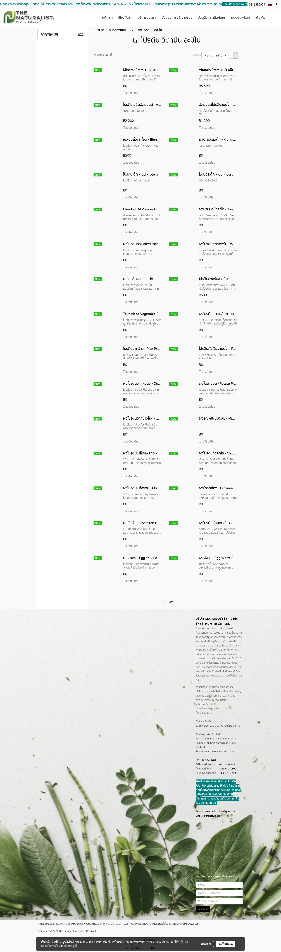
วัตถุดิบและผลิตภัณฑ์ (211, 17)
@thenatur (209, 816)
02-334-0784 (208, 760)
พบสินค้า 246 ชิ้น (103, 55)
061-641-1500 (228, 769)
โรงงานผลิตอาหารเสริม (223, 628)
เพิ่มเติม (260, 17)
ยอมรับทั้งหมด (225, 944)
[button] (273, 17)
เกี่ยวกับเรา (125, 17)
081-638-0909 (227, 764)
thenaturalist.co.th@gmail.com (220, 811)
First (163, 602)
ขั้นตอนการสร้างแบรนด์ (177, 17)
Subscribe (203, 909)
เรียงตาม (195, 55)
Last (170, 602)
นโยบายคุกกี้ (70, 945)
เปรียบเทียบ (132, 93)
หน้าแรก (107, 17)
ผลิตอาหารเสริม (217, 637)
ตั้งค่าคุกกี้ (206, 944)
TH (272, 4)
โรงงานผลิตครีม (204, 633)
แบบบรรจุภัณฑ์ (240, 17)
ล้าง (80, 34)
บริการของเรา (147, 17)
